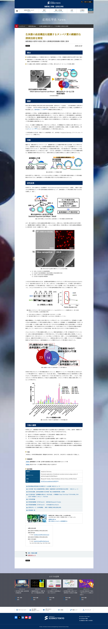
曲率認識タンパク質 (41, 109)
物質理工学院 (51, 519)
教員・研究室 (58, 10)
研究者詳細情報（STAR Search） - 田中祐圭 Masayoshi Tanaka (44, 502)
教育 (44, 10)
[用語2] (28, 464)
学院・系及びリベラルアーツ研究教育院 (57, 521)
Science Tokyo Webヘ (85, 616)
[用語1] (28, 461)
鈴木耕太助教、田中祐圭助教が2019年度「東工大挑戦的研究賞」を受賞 (46, 492)
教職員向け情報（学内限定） (87, 620)
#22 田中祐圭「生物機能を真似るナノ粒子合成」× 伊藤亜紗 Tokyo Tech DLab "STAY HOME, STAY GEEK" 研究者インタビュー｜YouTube (53, 495)
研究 (29, 553)
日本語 (90, 9)
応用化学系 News (32, 26)
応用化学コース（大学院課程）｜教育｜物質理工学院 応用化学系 (44, 507)
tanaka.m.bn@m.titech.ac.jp (41, 534)
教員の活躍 (34, 553)
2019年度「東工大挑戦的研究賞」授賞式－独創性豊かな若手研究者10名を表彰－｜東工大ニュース (53, 489)
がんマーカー (32, 129)
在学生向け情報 (84, 618)
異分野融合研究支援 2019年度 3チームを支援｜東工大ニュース (44, 486)
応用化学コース (32, 555)
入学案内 (82, 10)
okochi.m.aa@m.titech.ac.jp (41, 541)
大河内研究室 (31, 499)
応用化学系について (29, 10)
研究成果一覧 (31, 510)
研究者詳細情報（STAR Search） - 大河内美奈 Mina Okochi (43, 504)
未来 (72, 10)
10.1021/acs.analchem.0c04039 (49, 481)
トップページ (17, 10)
